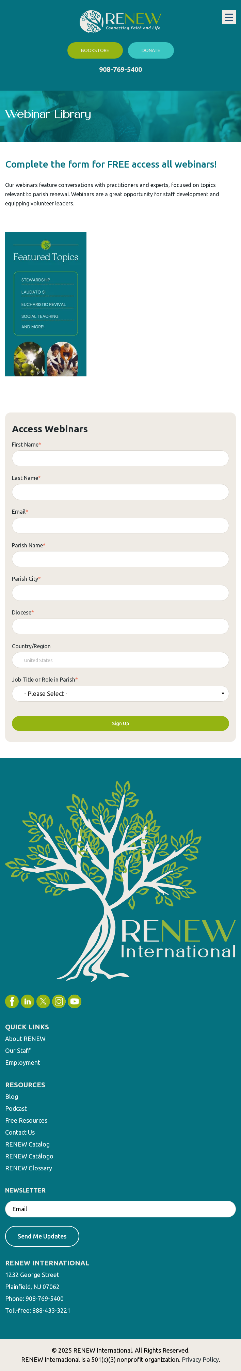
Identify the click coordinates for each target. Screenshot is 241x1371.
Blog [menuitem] (11, 1096)
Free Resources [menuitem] (26, 1120)
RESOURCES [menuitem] (25, 1085)
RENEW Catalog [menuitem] (27, 1144)
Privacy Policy (200, 1359)
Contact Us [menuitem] (20, 1132)
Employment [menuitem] (22, 1062)
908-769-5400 (120, 69)
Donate (151, 50)
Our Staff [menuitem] (18, 1050)
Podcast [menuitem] (16, 1108)
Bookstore (95, 50)
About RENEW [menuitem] (25, 1038)
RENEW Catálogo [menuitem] (29, 1156)
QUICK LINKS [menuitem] (27, 1027)
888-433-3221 (51, 1310)
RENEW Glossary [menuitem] (28, 1168)
